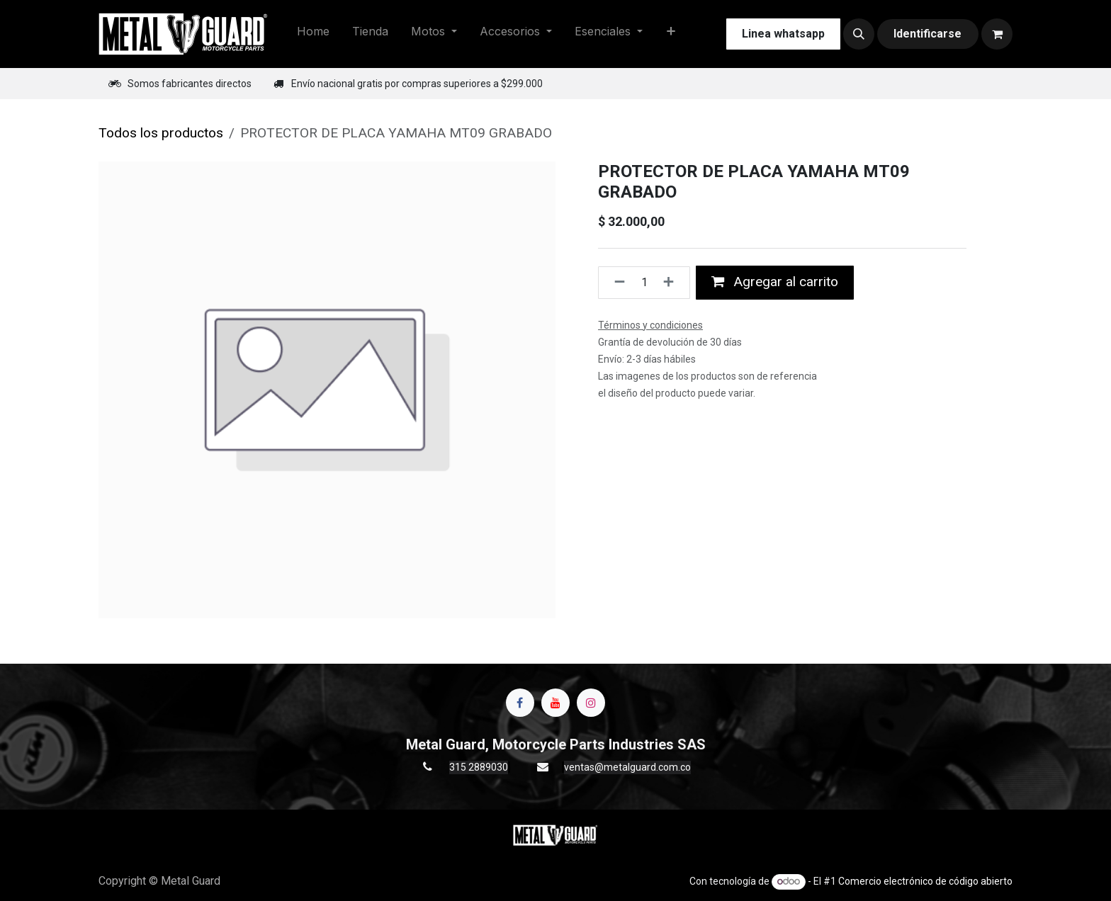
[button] (858, 34)
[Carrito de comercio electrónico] (997, 34)
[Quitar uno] (615, 282)
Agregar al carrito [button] (774, 281)
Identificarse (927, 33)
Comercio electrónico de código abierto (925, 881)
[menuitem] (313, 34)
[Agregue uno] (672, 282)
